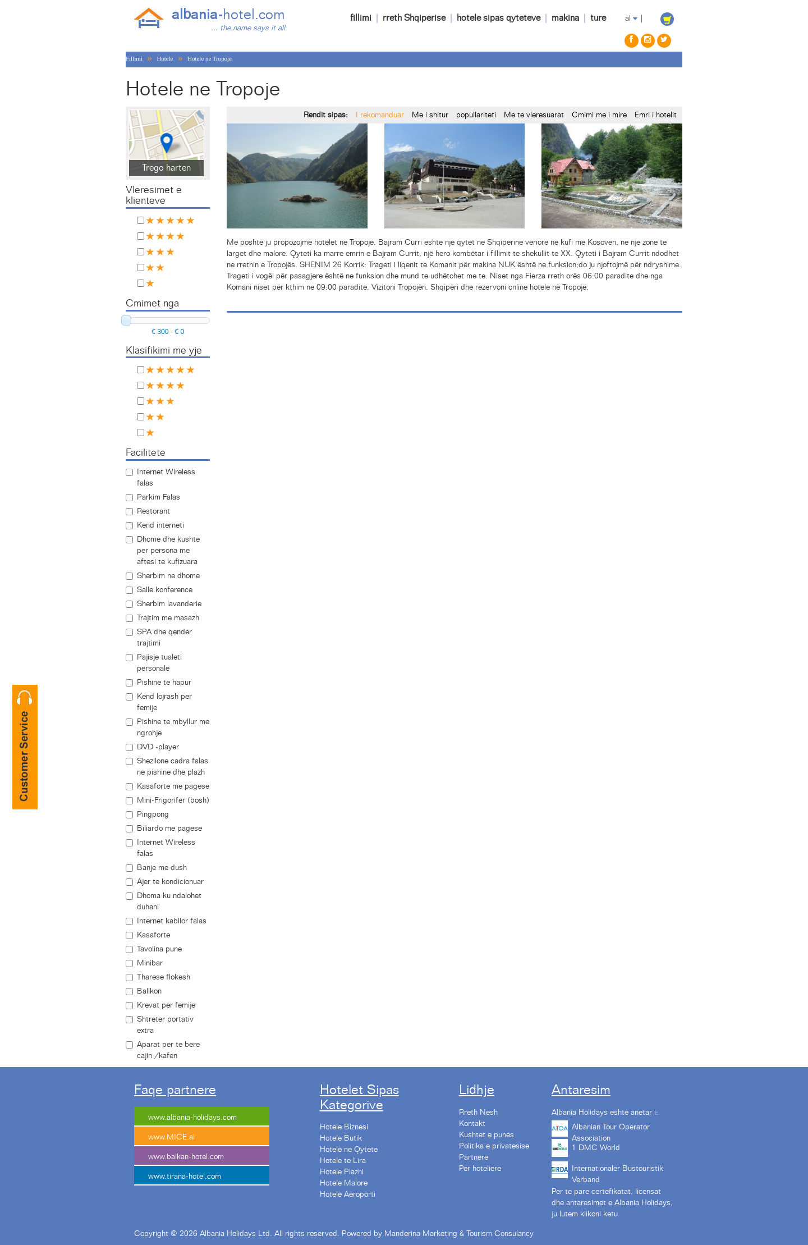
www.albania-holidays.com (192, 1118)
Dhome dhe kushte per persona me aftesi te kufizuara (168, 550)
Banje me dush (162, 868)
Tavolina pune (159, 949)
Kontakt (472, 1124)
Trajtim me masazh (168, 618)
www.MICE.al (171, 1137)
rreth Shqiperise (414, 17)
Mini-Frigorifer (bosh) (173, 800)
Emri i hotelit (656, 115)
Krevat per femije (166, 1005)
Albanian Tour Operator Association (611, 1131)
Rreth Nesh (478, 1112)
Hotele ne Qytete (349, 1150)
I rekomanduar (380, 115)
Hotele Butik (341, 1138)
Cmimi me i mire (599, 115)
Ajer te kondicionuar (170, 882)
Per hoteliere (480, 1169)
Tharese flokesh (163, 977)
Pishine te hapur (164, 682)
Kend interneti (160, 525)
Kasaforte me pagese (173, 786)
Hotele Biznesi (344, 1127)
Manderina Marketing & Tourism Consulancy (459, 1234)
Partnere (473, 1157)
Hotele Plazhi (342, 1172)
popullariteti (476, 115)
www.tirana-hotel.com (184, 1176)
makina (565, 17)
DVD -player (158, 747)
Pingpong (153, 814)
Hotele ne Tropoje (209, 58)
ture (598, 17)
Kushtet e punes (486, 1135)
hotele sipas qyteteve (498, 17)
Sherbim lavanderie (169, 604)
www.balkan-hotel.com (186, 1157)
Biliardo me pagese (169, 828)
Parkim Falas (158, 497)
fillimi (360, 17)
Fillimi (134, 58)
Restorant (153, 511)
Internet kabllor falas (171, 921)
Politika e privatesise (494, 1146)
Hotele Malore (344, 1183)
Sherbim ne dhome (168, 576)
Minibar (150, 963)
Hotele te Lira (343, 1161)
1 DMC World (596, 1148)
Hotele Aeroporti (347, 1194)
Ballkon (149, 991)
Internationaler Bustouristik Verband (617, 1172)
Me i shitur (430, 115)
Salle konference (164, 590)
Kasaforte (153, 935)
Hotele (165, 58)
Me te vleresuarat (534, 115)
